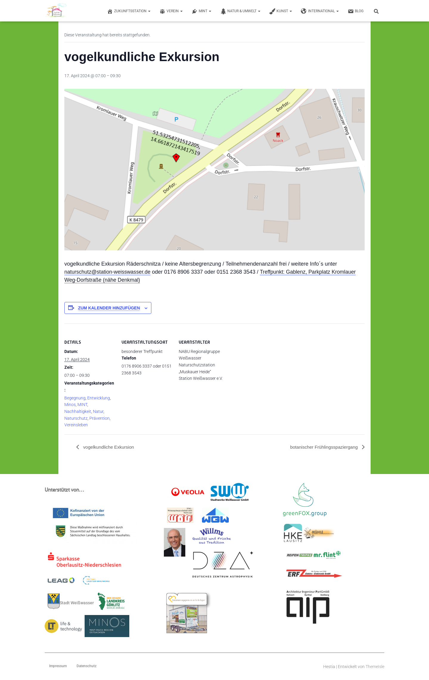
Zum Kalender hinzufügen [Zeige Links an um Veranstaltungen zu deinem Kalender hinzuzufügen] (109, 308)
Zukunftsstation (128, 11)
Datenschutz (87, 666)
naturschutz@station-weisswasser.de (108, 272)
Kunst (280, 11)
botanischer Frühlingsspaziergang (322, 447)
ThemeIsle (375, 666)
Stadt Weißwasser (71, 601)
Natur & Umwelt (240, 11)
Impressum (58, 666)
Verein (171, 11)
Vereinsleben (76, 424)
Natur (98, 411)
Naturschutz (76, 418)
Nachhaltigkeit (77, 411)
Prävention (99, 418)
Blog (355, 11)
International (320, 11)
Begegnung (75, 398)
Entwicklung (98, 398)
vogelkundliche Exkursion (109, 447)
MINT (201, 11)
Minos (70, 404)
